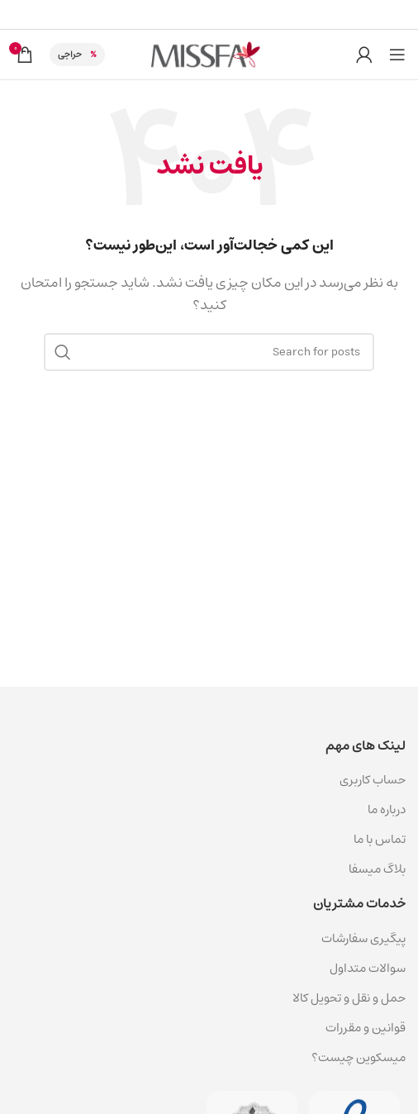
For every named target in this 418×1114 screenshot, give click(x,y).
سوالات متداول (368, 968)
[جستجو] (209, 352)
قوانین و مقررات (365, 1027)
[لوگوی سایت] (209, 54)
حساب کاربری (373, 780)
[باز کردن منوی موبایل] (397, 54)
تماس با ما (380, 839)
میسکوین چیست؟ (358, 1057)
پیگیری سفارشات (363, 938)
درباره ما (387, 809)
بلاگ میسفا (377, 869)
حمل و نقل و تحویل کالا (348, 998)
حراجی (70, 54)
